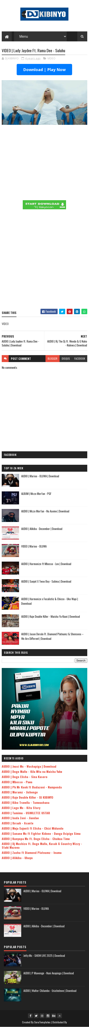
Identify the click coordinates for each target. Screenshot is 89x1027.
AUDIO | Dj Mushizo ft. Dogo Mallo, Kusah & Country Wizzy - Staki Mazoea (42, 845)
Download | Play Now (44, 69)
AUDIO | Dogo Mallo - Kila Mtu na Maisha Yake (32, 771)
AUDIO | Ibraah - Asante (17, 823)
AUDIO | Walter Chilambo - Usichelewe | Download (49, 990)
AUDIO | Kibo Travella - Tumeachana (25, 802)
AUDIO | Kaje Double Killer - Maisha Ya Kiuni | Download (50, 616)
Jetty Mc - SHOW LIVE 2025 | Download (44, 955)
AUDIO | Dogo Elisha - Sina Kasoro (24, 776)
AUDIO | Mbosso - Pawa (17, 782)
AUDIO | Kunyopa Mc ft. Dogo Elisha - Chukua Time (36, 838)
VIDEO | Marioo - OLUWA (34, 546)
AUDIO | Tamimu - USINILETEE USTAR (26, 813)
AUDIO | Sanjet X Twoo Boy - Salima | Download (46, 581)
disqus (66, 358)
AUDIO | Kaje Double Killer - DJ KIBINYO (27, 797)
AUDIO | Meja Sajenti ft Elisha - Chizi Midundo (32, 828)
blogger (52, 358)
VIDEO (51, 58)
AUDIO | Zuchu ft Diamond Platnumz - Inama (31, 852)
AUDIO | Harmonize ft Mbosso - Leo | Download (46, 564)
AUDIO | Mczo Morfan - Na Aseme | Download (45, 511)
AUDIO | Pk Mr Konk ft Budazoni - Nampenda (32, 787)
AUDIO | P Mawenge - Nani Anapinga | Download (48, 973)
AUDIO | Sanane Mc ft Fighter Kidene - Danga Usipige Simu (41, 833)
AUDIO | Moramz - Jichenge (20, 792)
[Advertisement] (44, 259)
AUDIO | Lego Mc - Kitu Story (21, 807)
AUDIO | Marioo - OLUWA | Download (40, 476)
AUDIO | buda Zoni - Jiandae (20, 818)
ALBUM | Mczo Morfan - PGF (36, 493)
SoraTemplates (42, 1022)
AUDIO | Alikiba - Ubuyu (17, 857)
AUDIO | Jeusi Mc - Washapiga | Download (29, 766)
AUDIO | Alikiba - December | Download (41, 528)
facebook (79, 358)
